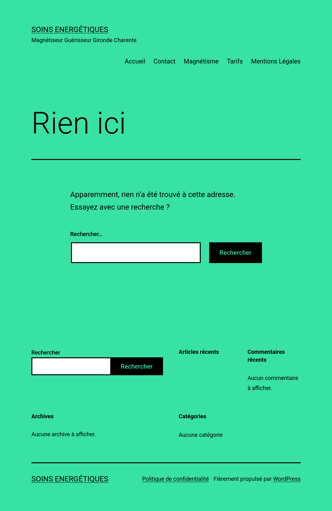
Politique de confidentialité (175, 478)
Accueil (135, 61)
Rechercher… (86, 234)
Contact (165, 61)
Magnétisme (201, 61)
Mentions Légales (276, 61)
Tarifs (235, 61)
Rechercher (45, 352)
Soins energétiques (69, 29)
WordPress (287, 478)
